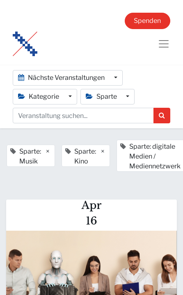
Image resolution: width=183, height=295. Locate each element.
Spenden (147, 21)
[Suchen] (161, 115)
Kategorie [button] (39, 96)
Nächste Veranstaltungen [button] (62, 78)
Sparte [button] (102, 96)
